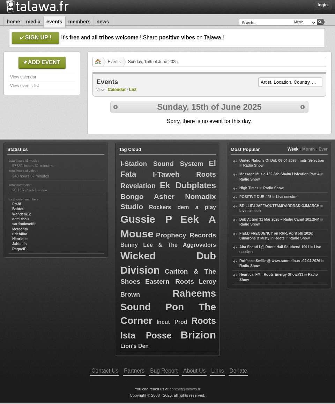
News (103, 21)
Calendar (117, 89)
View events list (24, 85)
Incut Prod (172, 322)
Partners (134, 371)
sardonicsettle (24, 224)
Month (308, 149)
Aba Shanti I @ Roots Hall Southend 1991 (274, 247)
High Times (249, 188)
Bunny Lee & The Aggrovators (168, 245)
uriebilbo (19, 234)
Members (79, 21)
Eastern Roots (169, 281)
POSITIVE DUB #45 (255, 197)
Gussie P (146, 219)
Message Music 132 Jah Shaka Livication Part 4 (279, 174)
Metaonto (20, 229)
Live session (286, 197)
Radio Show (253, 165)
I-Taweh (166, 174)
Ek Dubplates (188, 185)
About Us (194, 371)
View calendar (23, 77)
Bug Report (164, 371)
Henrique (20, 239)
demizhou (20, 219)
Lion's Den (134, 346)
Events (54, 21)
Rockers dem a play (182, 207)
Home (13, 21)
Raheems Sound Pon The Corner (168, 307)
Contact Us (104, 371)
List (133, 89)
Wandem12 (21, 214)
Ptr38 (16, 204)
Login (323, 4)
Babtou (18, 209)
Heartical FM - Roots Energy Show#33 (271, 274)
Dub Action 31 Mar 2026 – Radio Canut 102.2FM (279, 219)
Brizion (198, 335)
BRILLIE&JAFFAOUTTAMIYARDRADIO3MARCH (279, 206)
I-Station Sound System (161, 163)
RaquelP (19, 249)
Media (33, 21)
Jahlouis (19, 244)
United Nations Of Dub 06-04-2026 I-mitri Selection (281, 160)
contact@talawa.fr (185, 389)
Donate (238, 371)
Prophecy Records (186, 235)
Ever (323, 149)
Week (293, 149)
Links (217, 371)
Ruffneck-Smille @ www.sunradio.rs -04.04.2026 (279, 261)
